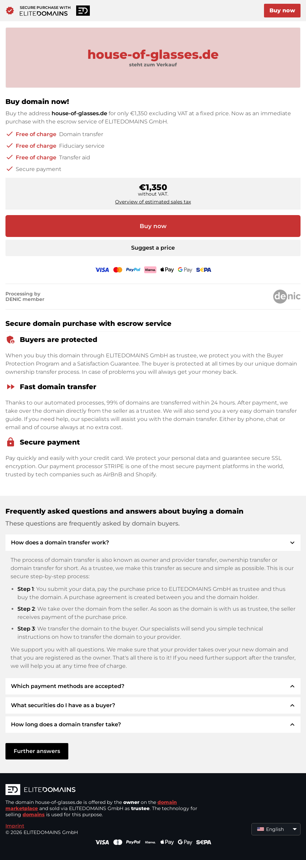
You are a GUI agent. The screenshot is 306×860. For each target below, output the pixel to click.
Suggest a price (153, 247)
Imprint (14, 826)
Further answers (37, 751)
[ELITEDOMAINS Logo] (107, 790)
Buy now (282, 10)
